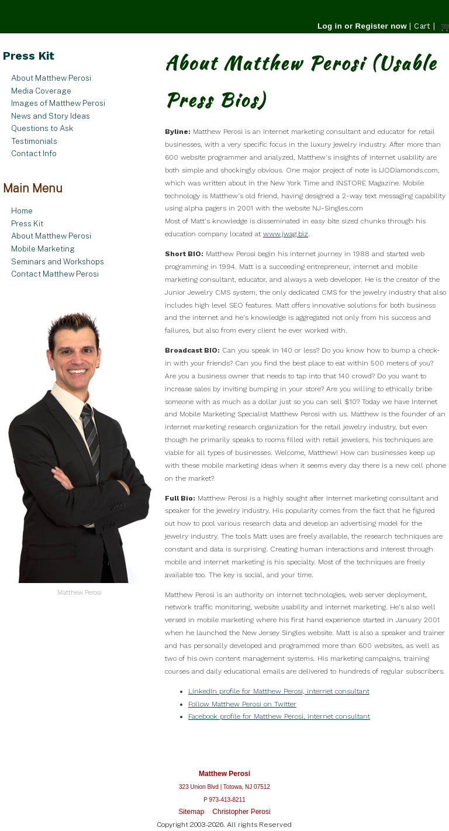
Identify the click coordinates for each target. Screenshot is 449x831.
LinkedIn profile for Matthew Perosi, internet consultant (278, 691)
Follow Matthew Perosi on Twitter (242, 704)
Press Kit (27, 223)
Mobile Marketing (43, 248)
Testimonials (34, 141)
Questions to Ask (42, 128)
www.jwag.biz (285, 234)
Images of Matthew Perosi (58, 103)
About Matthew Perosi (51, 77)
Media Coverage (41, 90)
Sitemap (191, 812)
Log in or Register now (362, 26)
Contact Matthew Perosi (55, 273)
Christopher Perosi (241, 812)
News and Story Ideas (50, 115)
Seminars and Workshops (57, 261)
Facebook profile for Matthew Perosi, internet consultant (279, 716)
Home (22, 210)
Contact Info (34, 153)
